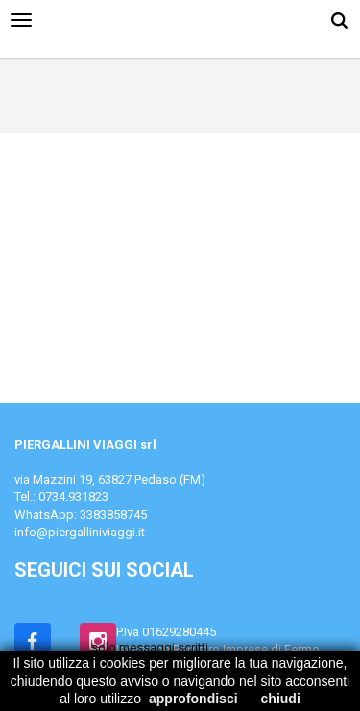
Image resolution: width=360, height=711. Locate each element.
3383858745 (113, 515)
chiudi (280, 698)
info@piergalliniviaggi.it (79, 532)
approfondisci (193, 698)
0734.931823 (73, 496)
